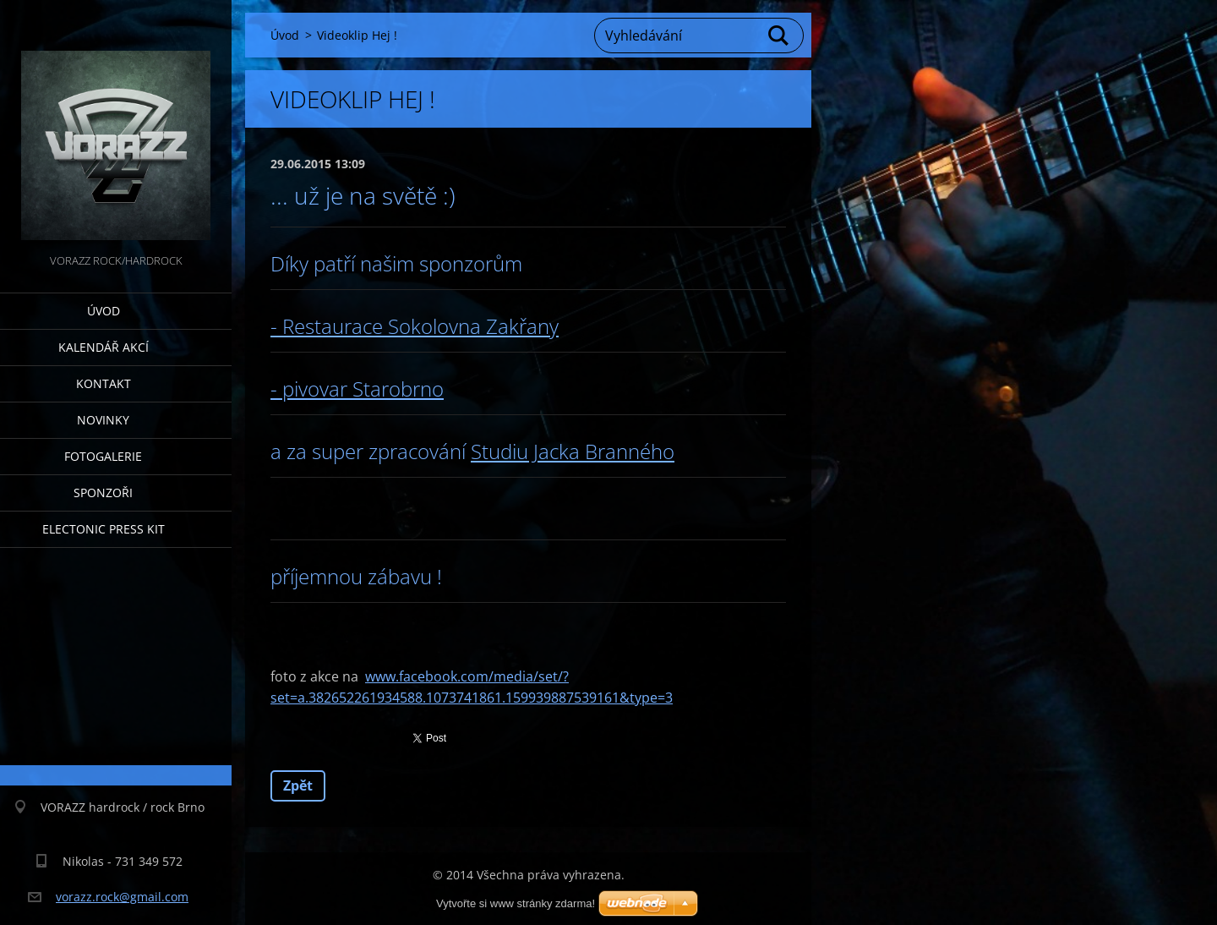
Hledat (779, 35)
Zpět (298, 785)
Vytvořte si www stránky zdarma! (515, 903)
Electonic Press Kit (103, 529)
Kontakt (103, 383)
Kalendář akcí (103, 347)
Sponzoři (103, 492)
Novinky (103, 420)
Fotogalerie (103, 456)
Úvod (103, 311)
